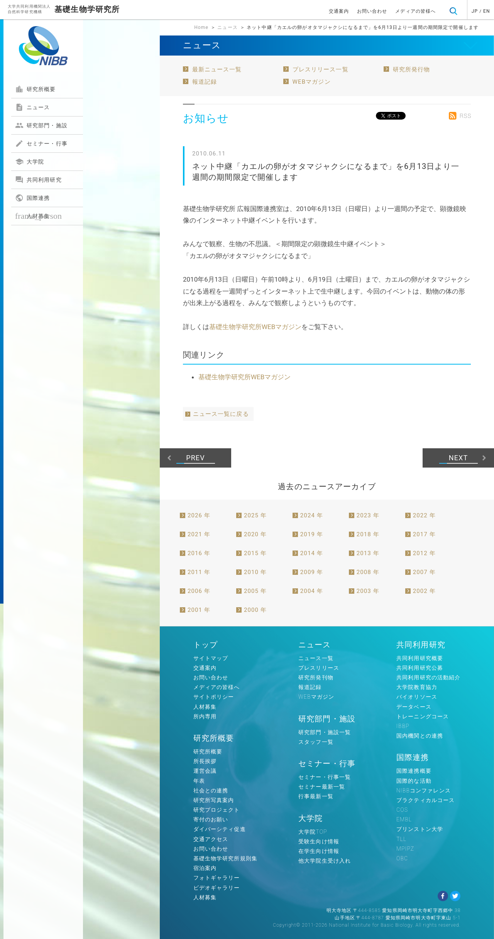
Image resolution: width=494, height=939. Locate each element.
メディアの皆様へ (415, 11)
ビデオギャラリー (216, 888)
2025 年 (255, 515)
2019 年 (311, 534)
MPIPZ (405, 849)
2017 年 (424, 534)
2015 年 (255, 553)
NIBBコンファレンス (423, 790)
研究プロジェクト (216, 810)
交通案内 (339, 11)
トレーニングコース (422, 716)
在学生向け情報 (318, 851)
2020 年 (255, 534)
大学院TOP (312, 832)
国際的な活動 (413, 781)
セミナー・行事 (41, 143)
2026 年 (199, 515)
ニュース (32, 107)
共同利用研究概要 (419, 658)
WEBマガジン (312, 81)
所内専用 (205, 716)
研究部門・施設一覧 (324, 732)
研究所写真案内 (213, 800)
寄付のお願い (210, 819)
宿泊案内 (205, 868)
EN (486, 11)
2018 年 (368, 534)
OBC (402, 858)
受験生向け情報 (318, 841)
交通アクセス (210, 839)
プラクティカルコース (425, 800)
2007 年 (424, 572)
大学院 (29, 161)
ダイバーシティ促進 (219, 829)
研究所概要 (35, 89)
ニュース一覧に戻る (221, 413)
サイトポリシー (213, 697)
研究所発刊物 (315, 677)
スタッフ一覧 (315, 742)
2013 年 (368, 553)
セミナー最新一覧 (321, 787)
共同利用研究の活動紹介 (428, 677)
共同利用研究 (38, 180)
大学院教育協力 (416, 687)
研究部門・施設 (41, 125)
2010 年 (255, 572)
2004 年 (311, 591)
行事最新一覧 (315, 796)
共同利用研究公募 (419, 668)
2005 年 (255, 591)
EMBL (404, 819)
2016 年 (199, 553)
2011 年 (199, 572)
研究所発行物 (411, 69)
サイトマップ (210, 658)
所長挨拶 (205, 761)
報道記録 (204, 81)
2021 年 (199, 534)
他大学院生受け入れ (324, 861)
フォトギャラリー (216, 878)
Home (201, 27)
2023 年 (368, 515)
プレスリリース (318, 668)
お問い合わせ (372, 11)
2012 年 (424, 553)
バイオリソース (416, 697)
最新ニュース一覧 (217, 69)
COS (402, 810)
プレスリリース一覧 (321, 69)
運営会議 (205, 771)
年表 (199, 781)
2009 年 (311, 572)
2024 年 (311, 515)
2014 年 (311, 553)
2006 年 (199, 591)
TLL (401, 839)
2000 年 (255, 609)
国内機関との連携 (419, 736)
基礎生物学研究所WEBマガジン (255, 327)
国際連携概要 (413, 771)
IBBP (402, 726)
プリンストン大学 (419, 829)
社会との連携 (210, 790)
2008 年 (368, 572)
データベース (413, 707)
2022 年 (424, 515)
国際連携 (32, 198)
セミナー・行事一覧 (324, 777)
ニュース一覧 (315, 658)
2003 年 (368, 591)
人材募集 (38, 216)
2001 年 (199, 609)
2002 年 (424, 591)
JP (475, 11)
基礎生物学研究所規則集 (225, 858)
